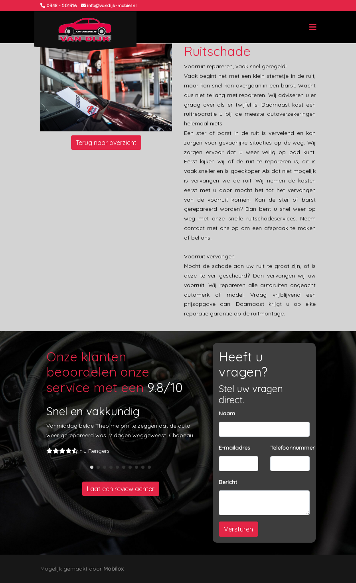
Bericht (228, 482)
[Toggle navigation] (313, 27)
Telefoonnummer (292, 447)
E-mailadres (234, 447)
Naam (227, 413)
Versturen (238, 529)
